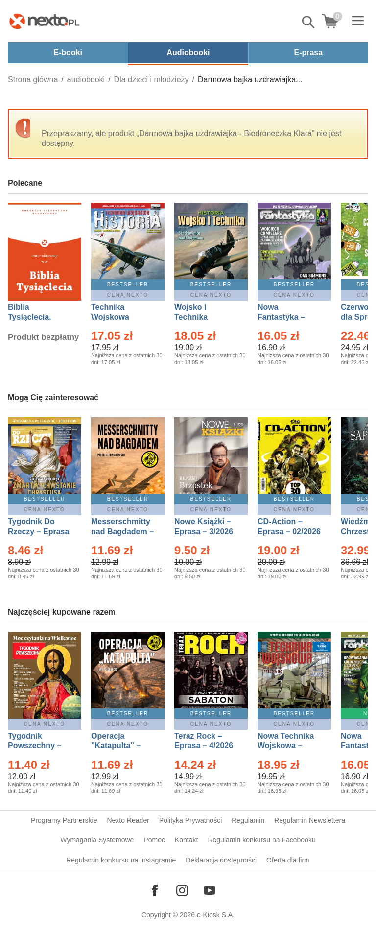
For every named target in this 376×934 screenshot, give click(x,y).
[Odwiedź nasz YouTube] (209, 890)
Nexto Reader (128, 820)
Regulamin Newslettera (309, 820)
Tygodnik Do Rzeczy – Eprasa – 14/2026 (38, 531)
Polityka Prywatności (190, 820)
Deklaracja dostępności (221, 860)
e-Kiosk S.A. (216, 915)
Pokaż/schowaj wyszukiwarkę (309, 22)
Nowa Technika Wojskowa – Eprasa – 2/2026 (287, 746)
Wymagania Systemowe (97, 840)
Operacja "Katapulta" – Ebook (116, 746)
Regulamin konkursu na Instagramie (121, 860)
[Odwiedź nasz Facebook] (155, 890)
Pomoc (154, 840)
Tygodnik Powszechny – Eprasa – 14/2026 (39, 746)
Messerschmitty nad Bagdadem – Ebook (122, 531)
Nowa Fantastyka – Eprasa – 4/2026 (287, 317)
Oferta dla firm (288, 860)
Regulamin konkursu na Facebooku (261, 840)
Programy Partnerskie (64, 820)
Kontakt (186, 840)
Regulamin (248, 820)
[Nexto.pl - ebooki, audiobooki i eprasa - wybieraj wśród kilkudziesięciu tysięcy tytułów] (44, 21)
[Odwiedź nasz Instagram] (182, 890)
